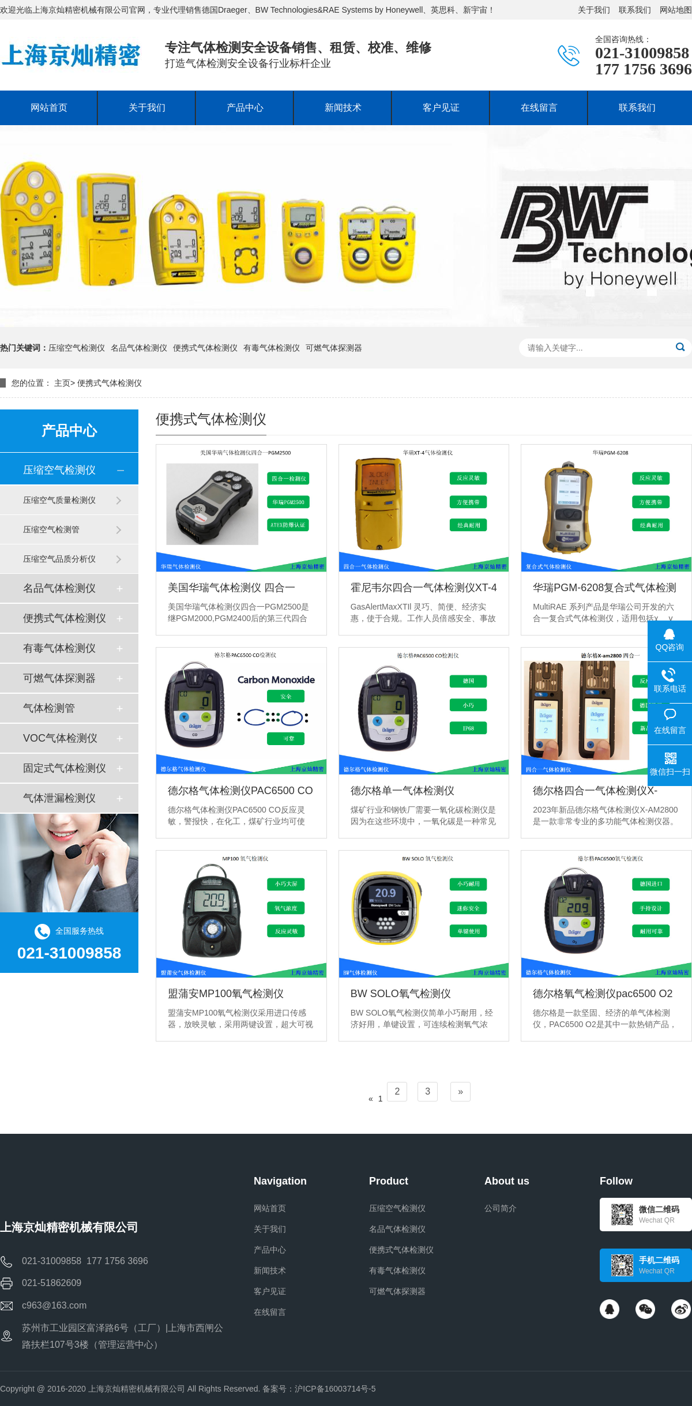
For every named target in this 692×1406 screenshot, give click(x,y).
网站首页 (270, 1208)
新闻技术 (270, 1270)
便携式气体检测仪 (205, 347)
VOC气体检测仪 (60, 738)
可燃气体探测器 (334, 347)
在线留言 (270, 1312)
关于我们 (594, 9)
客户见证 (270, 1291)
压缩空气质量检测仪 (59, 500)
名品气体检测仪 (139, 347)
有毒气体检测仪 (271, 347)
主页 (62, 383)
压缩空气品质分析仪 (59, 558)
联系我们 (635, 9)
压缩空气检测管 (51, 529)
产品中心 (270, 1249)
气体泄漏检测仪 (59, 798)
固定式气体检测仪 (64, 768)
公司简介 (500, 1208)
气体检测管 (49, 708)
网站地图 (676, 9)
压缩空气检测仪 (76, 347)
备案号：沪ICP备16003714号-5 (318, 1388)
